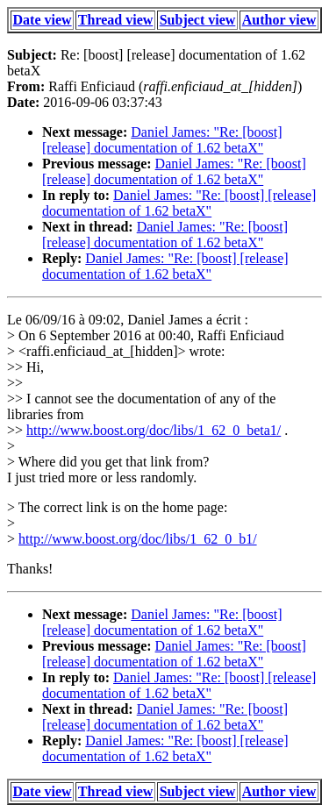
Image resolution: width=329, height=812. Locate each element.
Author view (279, 19)
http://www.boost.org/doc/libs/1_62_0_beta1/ (153, 430)
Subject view (198, 19)
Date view (42, 19)
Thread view (115, 19)
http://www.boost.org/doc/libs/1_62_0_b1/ (137, 538)
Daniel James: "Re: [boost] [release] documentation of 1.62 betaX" (162, 140)
